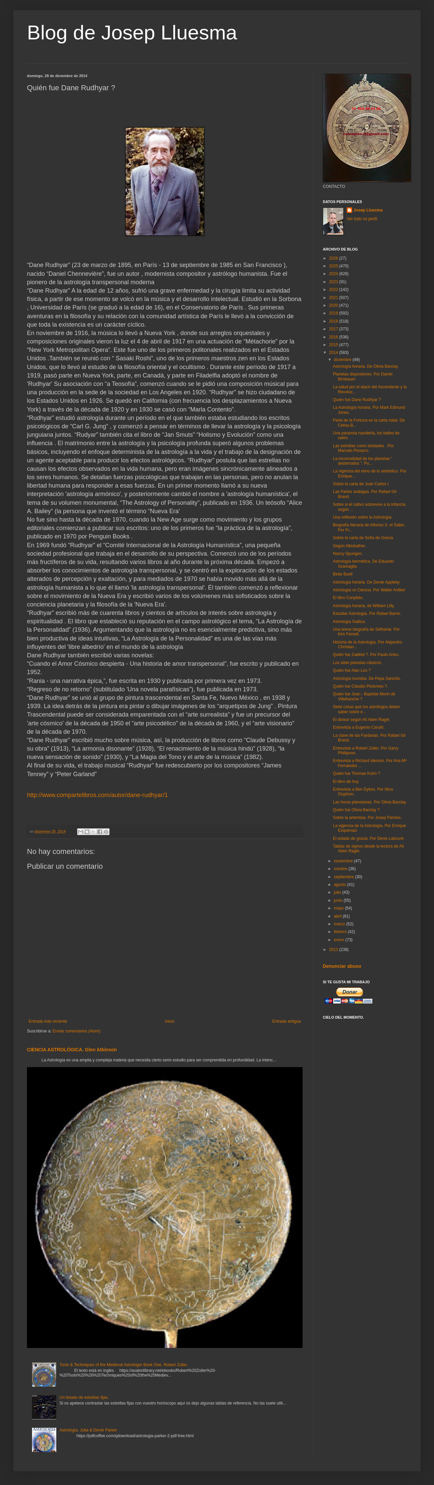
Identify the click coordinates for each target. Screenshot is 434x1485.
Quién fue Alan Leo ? (352, 670)
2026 (334, 258)
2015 (334, 344)
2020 (334, 305)
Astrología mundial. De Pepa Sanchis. (367, 678)
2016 (334, 337)
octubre (341, 868)
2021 (334, 297)
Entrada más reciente (48, 1021)
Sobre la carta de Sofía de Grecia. (363, 537)
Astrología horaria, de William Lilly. (364, 605)
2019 (334, 313)
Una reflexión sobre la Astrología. (363, 517)
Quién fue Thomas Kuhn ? (356, 773)
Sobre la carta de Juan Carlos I (361, 484)
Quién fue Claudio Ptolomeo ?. (360, 686)
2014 (334, 352)
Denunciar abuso (342, 966)
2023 (334, 281)
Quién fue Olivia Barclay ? (356, 809)
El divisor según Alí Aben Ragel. (361, 719)
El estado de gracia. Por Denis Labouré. (369, 838)
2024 (334, 273)
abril (338, 916)
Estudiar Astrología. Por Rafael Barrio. (367, 613)
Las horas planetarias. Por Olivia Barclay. (370, 802)
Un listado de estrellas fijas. (84, 1397)
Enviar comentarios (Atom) (76, 1031)
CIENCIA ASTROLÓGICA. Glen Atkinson (72, 1049)
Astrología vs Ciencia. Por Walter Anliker (369, 590)
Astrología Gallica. (349, 621)
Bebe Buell (342, 574)
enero (339, 939)
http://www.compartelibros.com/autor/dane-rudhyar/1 (97, 795)
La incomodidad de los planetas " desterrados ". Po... (362, 461)
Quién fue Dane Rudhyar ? (357, 399)
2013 (334, 949)
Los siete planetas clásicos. (357, 662)
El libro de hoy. (346, 781)
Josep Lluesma (368, 210)
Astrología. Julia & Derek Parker (88, 1430)
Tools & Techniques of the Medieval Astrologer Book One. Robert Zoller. (124, 1364)
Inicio (170, 1021)
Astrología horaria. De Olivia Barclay (365, 366)
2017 (334, 329)
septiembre (344, 876)
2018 (334, 321)
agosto (340, 884)
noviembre (344, 861)
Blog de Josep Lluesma (132, 32)
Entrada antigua (286, 1021)
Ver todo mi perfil (362, 219)
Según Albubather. (349, 545)
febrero (341, 931)
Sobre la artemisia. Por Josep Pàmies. (367, 817)
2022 (334, 289)
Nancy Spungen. (348, 553)
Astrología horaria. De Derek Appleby (366, 582)
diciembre (343, 359)
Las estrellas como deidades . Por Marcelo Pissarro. (363, 448)
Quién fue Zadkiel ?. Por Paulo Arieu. (366, 654)
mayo (339, 908)
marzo (340, 924)
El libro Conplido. (348, 597)
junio (339, 900)
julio (338, 892)
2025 (334, 266)
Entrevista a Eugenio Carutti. (358, 727)
